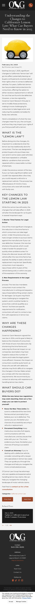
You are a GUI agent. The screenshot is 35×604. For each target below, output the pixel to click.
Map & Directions (17, 560)
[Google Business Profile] (13, 580)
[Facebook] (19, 580)
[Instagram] (22, 580)
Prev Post (7, 499)
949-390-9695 (17, 547)
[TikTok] (16, 580)
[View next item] (10, 525)
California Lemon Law (18, 494)
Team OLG (17, 569)
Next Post (27, 499)
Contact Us (17, 572)
